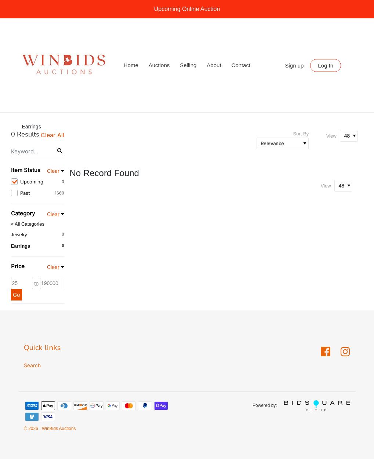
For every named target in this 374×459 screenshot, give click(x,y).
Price (18, 266)
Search (32, 365)
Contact (241, 65)
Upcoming (37, 181)
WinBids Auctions (58, 428)
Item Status (25, 170)
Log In (325, 65)
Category (23, 213)
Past (37, 193)
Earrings (20, 246)
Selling (188, 65)
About (214, 65)
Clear (53, 171)
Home (131, 65)
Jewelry (19, 234)
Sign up (294, 65)
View (331, 136)
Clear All (52, 135)
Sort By (301, 133)
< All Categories (27, 224)
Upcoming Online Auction (187, 9)
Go (16, 294)
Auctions (159, 65)
